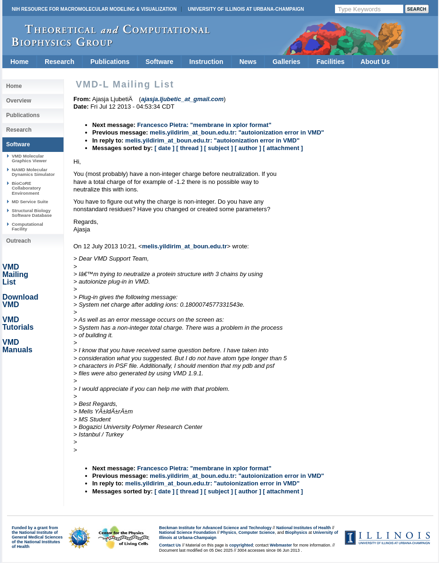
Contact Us (170, 545)
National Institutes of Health (303, 527)
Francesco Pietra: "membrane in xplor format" (204, 124)
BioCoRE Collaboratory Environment (26, 188)
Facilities (330, 61)
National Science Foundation (187, 532)
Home (19, 61)
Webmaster (281, 545)
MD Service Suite (30, 201)
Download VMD (20, 301)
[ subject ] (218, 147)
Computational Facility (27, 226)
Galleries (286, 61)
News (248, 61)
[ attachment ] (283, 147)
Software (159, 61)
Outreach (18, 241)
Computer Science (257, 532)
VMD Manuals (17, 346)
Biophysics (296, 532)
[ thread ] (189, 147)
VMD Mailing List (15, 274)
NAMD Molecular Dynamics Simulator (33, 172)
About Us (375, 61)
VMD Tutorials (17, 323)
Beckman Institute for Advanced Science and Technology (215, 527)
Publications (109, 61)
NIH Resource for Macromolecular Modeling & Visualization (94, 9)
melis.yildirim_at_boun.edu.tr (184, 246)
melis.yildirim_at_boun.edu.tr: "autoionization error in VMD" (237, 132)
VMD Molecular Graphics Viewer (29, 158)
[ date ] (164, 147)
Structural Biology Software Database (32, 213)
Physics (228, 532)
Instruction (206, 61)
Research (59, 61)
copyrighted (241, 545)
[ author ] (248, 147)
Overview (18, 100)
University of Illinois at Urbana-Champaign (246, 9)
